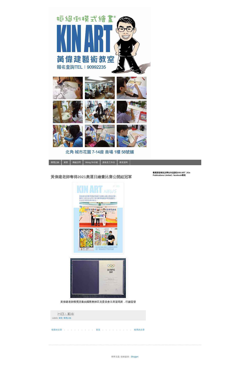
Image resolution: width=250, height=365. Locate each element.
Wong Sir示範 (91, 162)
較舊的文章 (139, 330)
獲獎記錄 (55, 162)
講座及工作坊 (108, 162)
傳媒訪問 (76, 162)
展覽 (66, 162)
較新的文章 (57, 330)
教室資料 (123, 162)
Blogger (134, 356)
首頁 (98, 330)
